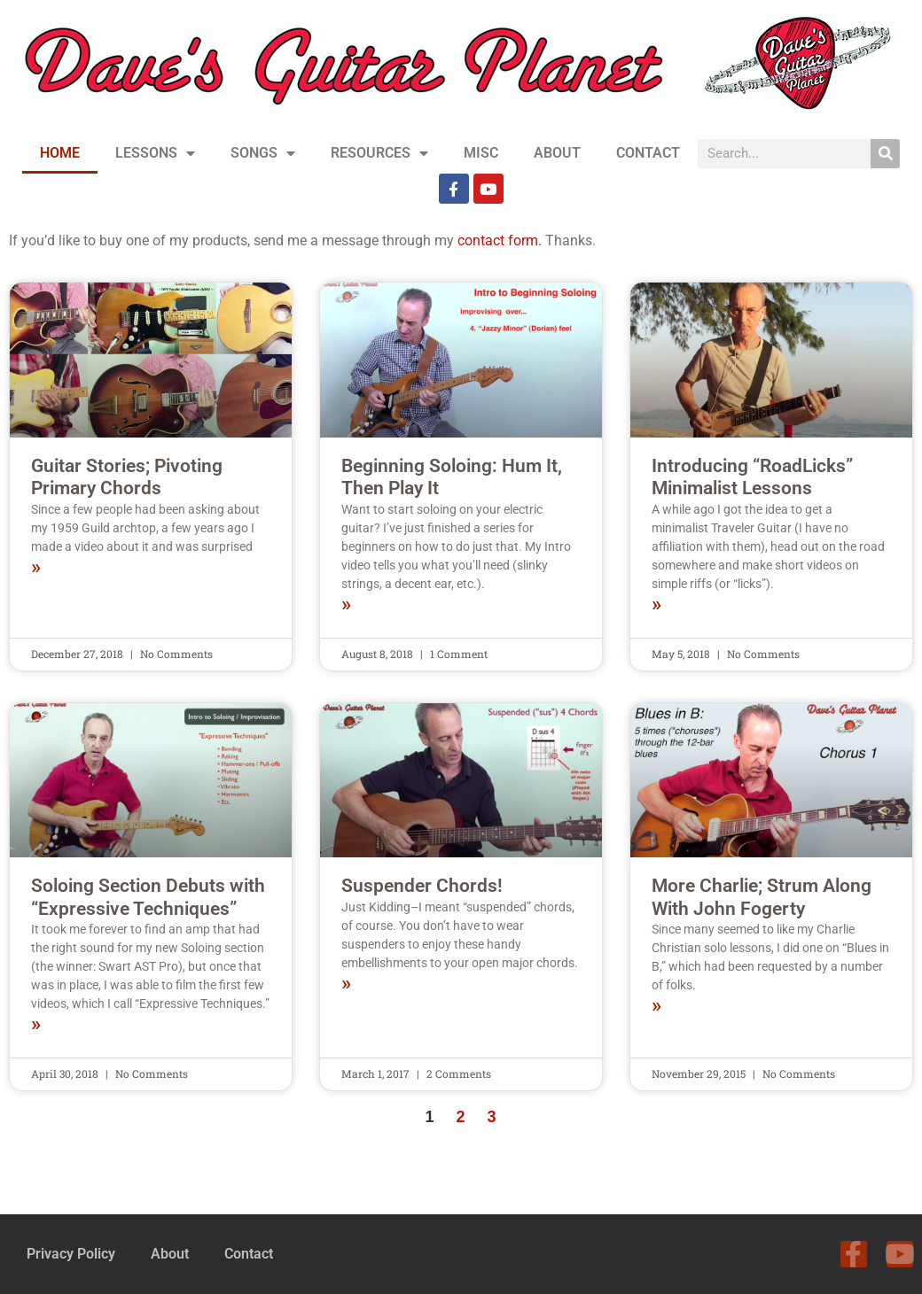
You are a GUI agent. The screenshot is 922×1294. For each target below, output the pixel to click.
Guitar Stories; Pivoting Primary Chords (127, 477)
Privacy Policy (71, 1253)
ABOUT (557, 152)
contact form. (499, 240)
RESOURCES (379, 153)
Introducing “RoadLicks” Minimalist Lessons (752, 477)
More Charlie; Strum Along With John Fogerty (761, 896)
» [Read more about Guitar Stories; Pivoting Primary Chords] (36, 568)
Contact (248, 1253)
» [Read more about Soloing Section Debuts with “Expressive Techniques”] (36, 1025)
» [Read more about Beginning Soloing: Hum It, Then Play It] (346, 605)
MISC (481, 152)
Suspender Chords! (422, 885)
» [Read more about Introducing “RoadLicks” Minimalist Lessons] (656, 605)
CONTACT (648, 152)
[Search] (885, 153)
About (170, 1253)
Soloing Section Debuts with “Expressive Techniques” (148, 896)
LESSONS (155, 153)
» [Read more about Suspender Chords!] (346, 984)
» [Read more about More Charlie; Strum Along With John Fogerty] (656, 1006)
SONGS (262, 153)
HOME (60, 152)
